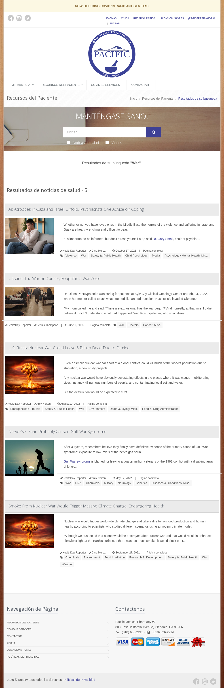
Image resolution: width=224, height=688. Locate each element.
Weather (67, 564)
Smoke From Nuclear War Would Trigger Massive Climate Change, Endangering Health (86, 506)
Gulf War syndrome (77, 461)
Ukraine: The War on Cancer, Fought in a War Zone (54, 278)
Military (108, 483)
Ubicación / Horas (171, 18)
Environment (97, 408)
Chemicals (92, 483)
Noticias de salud (83, 142)
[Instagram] (205, 681)
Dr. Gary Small (163, 239)
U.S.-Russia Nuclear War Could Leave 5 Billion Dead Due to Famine (68, 347)
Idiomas (111, 18)
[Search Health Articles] (104, 132)
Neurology (124, 483)
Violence (71, 255)
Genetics (141, 483)
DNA (78, 483)
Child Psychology (136, 255)
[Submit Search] (153, 132)
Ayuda (125, 18)
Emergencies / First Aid (25, 408)
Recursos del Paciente (61, 84)
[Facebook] (196, 681)
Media (156, 255)
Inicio (133, 98)
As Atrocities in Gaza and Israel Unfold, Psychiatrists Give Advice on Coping (76, 209)
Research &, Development (146, 557)
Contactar (140, 84)
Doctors (134, 325)
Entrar (115, 23)
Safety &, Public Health (106, 255)
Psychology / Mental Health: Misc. (186, 255)
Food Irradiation (114, 557)
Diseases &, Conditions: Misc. (171, 483)
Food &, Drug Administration (160, 408)
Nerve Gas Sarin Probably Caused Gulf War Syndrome (57, 431)
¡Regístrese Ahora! (201, 18)
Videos (114, 142)
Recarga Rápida (144, 18)
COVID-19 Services (105, 84)
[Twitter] (213, 681)
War (83, 255)
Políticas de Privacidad (23, 656)
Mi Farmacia (20, 84)
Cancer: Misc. (152, 325)
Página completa (153, 250)
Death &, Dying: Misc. (124, 408)
